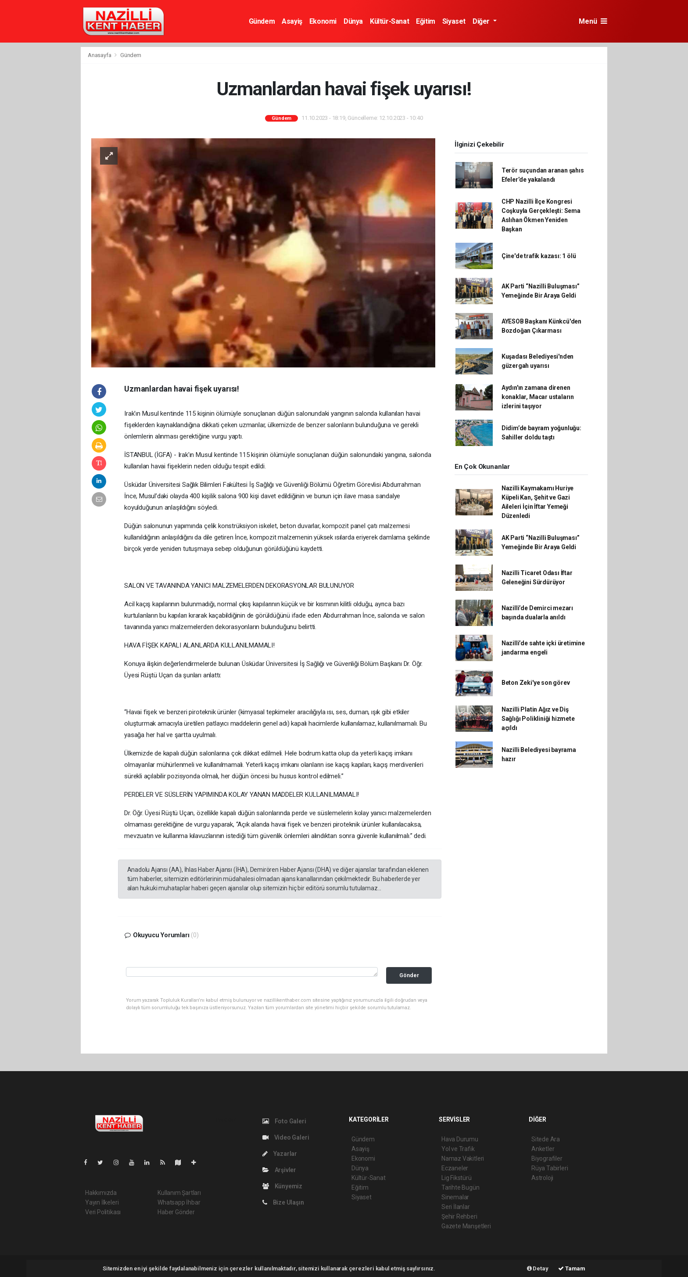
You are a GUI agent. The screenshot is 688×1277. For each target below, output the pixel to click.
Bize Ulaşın (283, 1202)
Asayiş (292, 21)
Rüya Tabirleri (549, 1168)
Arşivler (279, 1169)
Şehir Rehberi (459, 1216)
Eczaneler (454, 1168)
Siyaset (454, 21)
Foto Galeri (284, 1121)
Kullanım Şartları (179, 1192)
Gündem (262, 21)
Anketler (542, 1148)
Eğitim (425, 21)
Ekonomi (323, 21)
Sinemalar (455, 1197)
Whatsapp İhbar (179, 1202)
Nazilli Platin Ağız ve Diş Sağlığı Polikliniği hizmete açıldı (538, 718)
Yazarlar (279, 1153)
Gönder (409, 975)
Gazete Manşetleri (466, 1226)
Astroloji (542, 1177)
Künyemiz (282, 1186)
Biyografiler (547, 1158)
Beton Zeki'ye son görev (536, 682)
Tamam (571, 1268)
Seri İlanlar (455, 1206)
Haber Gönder (176, 1212)
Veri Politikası (103, 1212)
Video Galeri (285, 1137)
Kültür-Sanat (389, 21)
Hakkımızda (101, 1192)
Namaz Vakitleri (462, 1158)
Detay (537, 1268)
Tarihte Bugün (460, 1187)
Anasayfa (100, 55)
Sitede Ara (545, 1139)
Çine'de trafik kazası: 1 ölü (539, 255)
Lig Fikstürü (456, 1177)
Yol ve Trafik (458, 1148)
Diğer (482, 21)
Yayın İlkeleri (101, 1202)
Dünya (353, 21)
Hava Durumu (459, 1139)
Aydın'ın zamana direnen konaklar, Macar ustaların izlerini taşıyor (538, 397)
